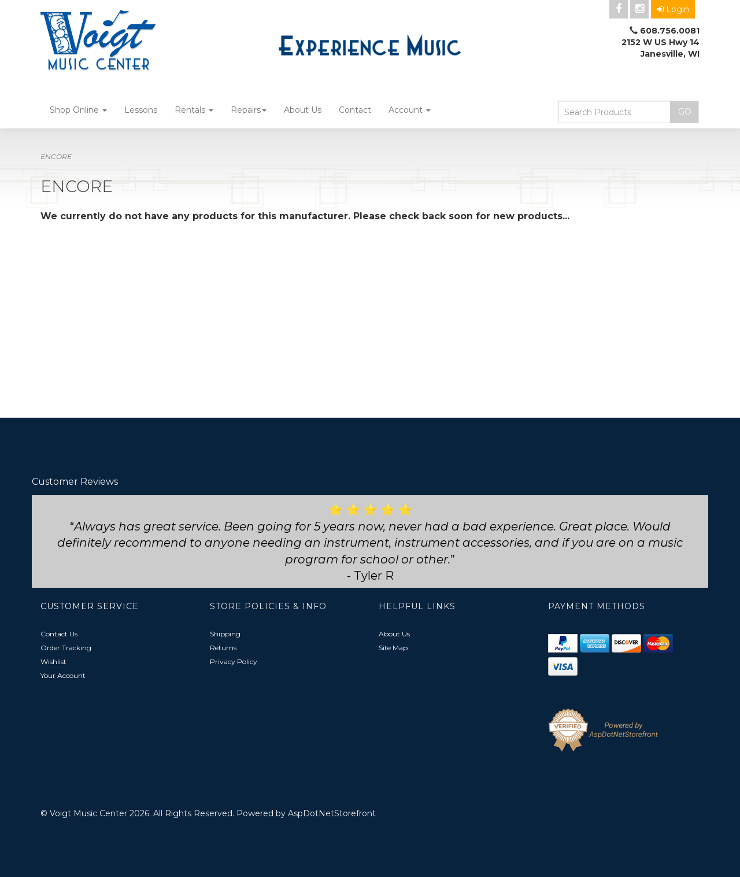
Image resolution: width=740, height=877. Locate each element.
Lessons (140, 110)
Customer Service (89, 606)
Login (673, 9)
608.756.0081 (670, 30)
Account (409, 110)
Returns (223, 647)
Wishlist (53, 661)
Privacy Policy (233, 661)
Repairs (249, 110)
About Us (302, 110)
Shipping (225, 633)
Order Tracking (65, 647)
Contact (355, 110)
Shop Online (78, 110)
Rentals (194, 110)
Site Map (393, 647)
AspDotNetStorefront (332, 813)
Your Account (63, 675)
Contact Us (58, 633)
